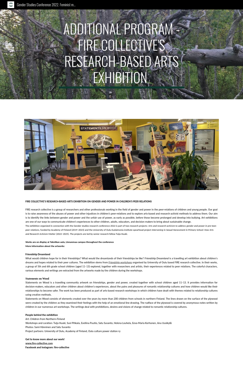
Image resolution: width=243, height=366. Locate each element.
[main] (121, 54)
